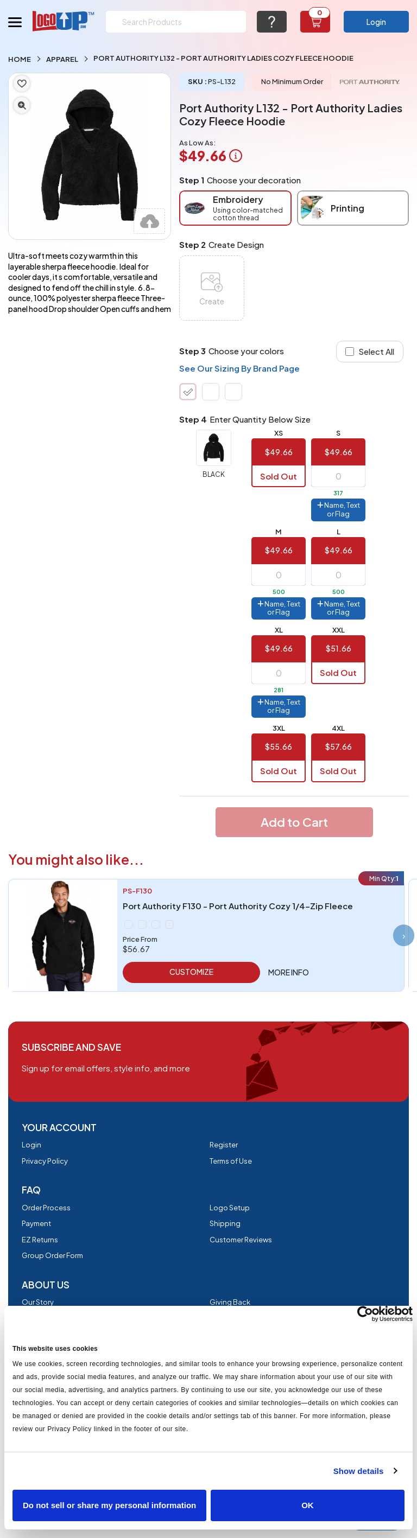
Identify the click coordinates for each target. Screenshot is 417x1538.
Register (224, 1144)
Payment (36, 1223)
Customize (191, 972)
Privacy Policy (45, 1161)
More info (288, 972)
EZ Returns (40, 1239)
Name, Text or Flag (338, 509)
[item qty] (338, 476)
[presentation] (403, 935)
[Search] (176, 22)
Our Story (38, 1302)
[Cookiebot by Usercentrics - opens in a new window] (365, 1314)
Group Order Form (52, 1255)
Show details (358, 1471)
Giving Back (230, 1302)
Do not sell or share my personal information (109, 1505)
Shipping (225, 1223)
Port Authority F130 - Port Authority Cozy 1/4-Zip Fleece (238, 906)
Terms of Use (231, 1161)
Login (376, 22)
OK (307, 1505)
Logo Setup (230, 1207)
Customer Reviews (241, 1239)
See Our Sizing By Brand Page (239, 368)
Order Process (46, 1207)
